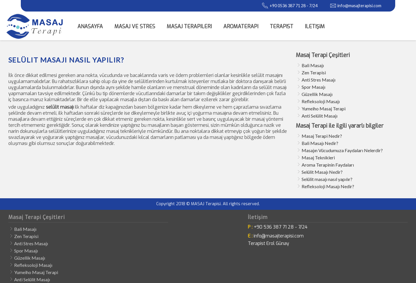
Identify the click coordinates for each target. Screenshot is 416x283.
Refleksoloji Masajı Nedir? (328, 186)
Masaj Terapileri (189, 26)
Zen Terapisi (314, 72)
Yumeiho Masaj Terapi (324, 108)
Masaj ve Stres (134, 26)
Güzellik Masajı (317, 94)
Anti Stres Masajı (318, 79)
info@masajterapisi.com (359, 5)
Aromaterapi (240, 26)
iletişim (315, 26)
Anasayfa (90, 26)
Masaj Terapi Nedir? (322, 136)
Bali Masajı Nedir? (320, 143)
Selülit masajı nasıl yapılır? (327, 179)
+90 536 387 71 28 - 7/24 (280, 227)
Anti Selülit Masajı (319, 115)
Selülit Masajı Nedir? (322, 172)
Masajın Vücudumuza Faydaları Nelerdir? (342, 150)
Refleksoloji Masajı (321, 101)
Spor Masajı (313, 87)
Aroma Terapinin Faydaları (328, 164)
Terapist (281, 26)
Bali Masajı (313, 65)
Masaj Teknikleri (318, 157)
